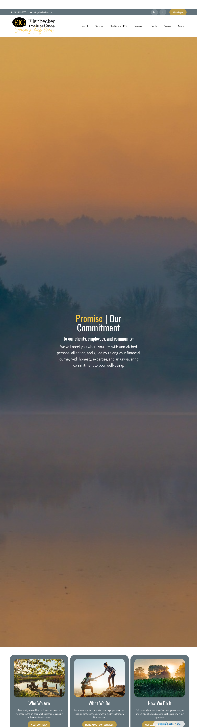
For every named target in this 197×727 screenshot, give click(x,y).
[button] (85, 17)
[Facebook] (162, 3)
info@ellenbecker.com (41, 3)
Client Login (178, 3)
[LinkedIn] (154, 3)
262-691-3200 (18, 3)
